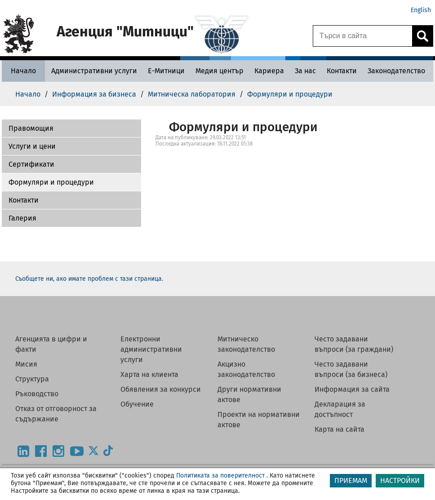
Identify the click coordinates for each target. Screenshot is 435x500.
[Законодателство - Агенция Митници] (396, 70)
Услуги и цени (32, 146)
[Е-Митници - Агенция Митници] (166, 70)
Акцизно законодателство (246, 369)
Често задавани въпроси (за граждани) (354, 344)
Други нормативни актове (249, 394)
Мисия (26, 364)
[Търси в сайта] (362, 36)
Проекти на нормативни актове (259, 419)
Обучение (137, 404)
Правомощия (31, 128)
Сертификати (31, 164)
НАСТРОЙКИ (400, 480)
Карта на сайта (339, 429)
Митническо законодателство (246, 344)
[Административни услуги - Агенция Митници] (94, 70)
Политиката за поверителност (220, 475)
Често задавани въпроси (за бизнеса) (351, 369)
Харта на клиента (149, 374)
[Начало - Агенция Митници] (23, 70)
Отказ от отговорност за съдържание (56, 413)
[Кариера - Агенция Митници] (269, 70)
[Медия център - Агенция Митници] (219, 70)
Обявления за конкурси (160, 389)
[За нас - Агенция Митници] (305, 70)
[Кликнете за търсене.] (422, 36)
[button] (71, 128)
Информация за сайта (352, 389)
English (421, 10)
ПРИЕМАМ (350, 480)
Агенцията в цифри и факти (51, 344)
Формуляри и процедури (51, 182)
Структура (32, 379)
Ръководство (36, 393)
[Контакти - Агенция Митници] (341, 70)
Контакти (24, 200)
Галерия (22, 218)
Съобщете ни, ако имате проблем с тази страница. (89, 279)
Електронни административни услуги (151, 349)
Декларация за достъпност (340, 409)
